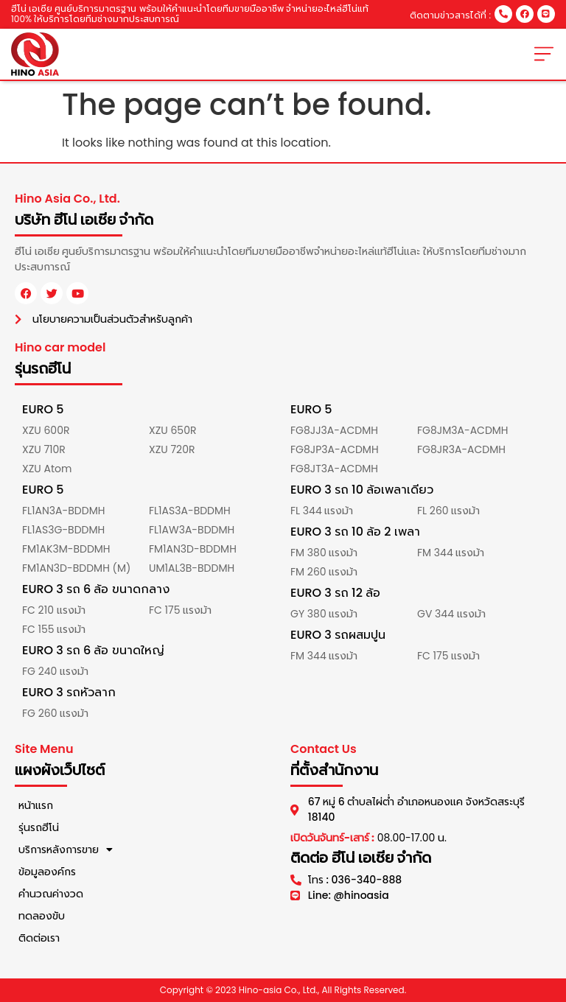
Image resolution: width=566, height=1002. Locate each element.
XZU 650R (172, 430)
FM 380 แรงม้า (323, 552)
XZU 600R (45, 430)
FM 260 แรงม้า (323, 571)
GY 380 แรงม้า (323, 613)
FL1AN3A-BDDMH (63, 510)
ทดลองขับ (41, 915)
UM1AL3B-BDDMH (191, 568)
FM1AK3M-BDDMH (66, 549)
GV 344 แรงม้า (451, 613)
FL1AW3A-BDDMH (191, 529)
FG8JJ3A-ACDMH (334, 430)
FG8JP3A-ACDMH (334, 449)
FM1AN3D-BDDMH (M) (76, 568)
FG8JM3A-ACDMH (463, 430)
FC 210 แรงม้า (53, 610)
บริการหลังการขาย (65, 849)
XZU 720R (172, 449)
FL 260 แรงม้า (448, 510)
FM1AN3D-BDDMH (193, 549)
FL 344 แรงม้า (321, 510)
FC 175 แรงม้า (180, 610)
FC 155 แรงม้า (53, 629)
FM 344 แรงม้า (450, 552)
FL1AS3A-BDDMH (190, 510)
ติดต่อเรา (39, 938)
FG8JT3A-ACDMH (334, 468)
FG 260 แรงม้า (55, 713)
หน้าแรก (35, 805)
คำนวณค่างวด (50, 893)
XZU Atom (46, 468)
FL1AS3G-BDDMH (63, 529)
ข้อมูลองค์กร (47, 871)
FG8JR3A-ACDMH (461, 449)
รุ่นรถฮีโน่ (38, 827)
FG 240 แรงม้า (55, 671)
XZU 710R (44, 449)
